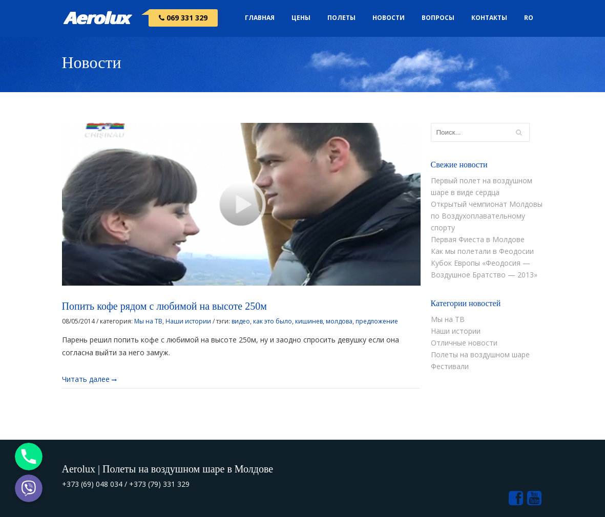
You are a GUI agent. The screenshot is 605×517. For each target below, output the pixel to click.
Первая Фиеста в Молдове (478, 239)
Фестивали (450, 366)
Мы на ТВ (148, 321)
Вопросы (438, 17)
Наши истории (188, 321)
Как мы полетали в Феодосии (482, 251)
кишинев (309, 321)
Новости (388, 17)
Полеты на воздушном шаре (480, 354)
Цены (300, 17)
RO (528, 17)
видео (241, 321)
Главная (260, 17)
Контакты (489, 17)
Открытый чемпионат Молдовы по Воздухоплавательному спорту (487, 215)
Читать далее (89, 378)
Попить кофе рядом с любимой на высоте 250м (164, 306)
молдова (339, 321)
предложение (377, 321)
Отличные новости (464, 343)
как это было (272, 321)
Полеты (341, 17)
